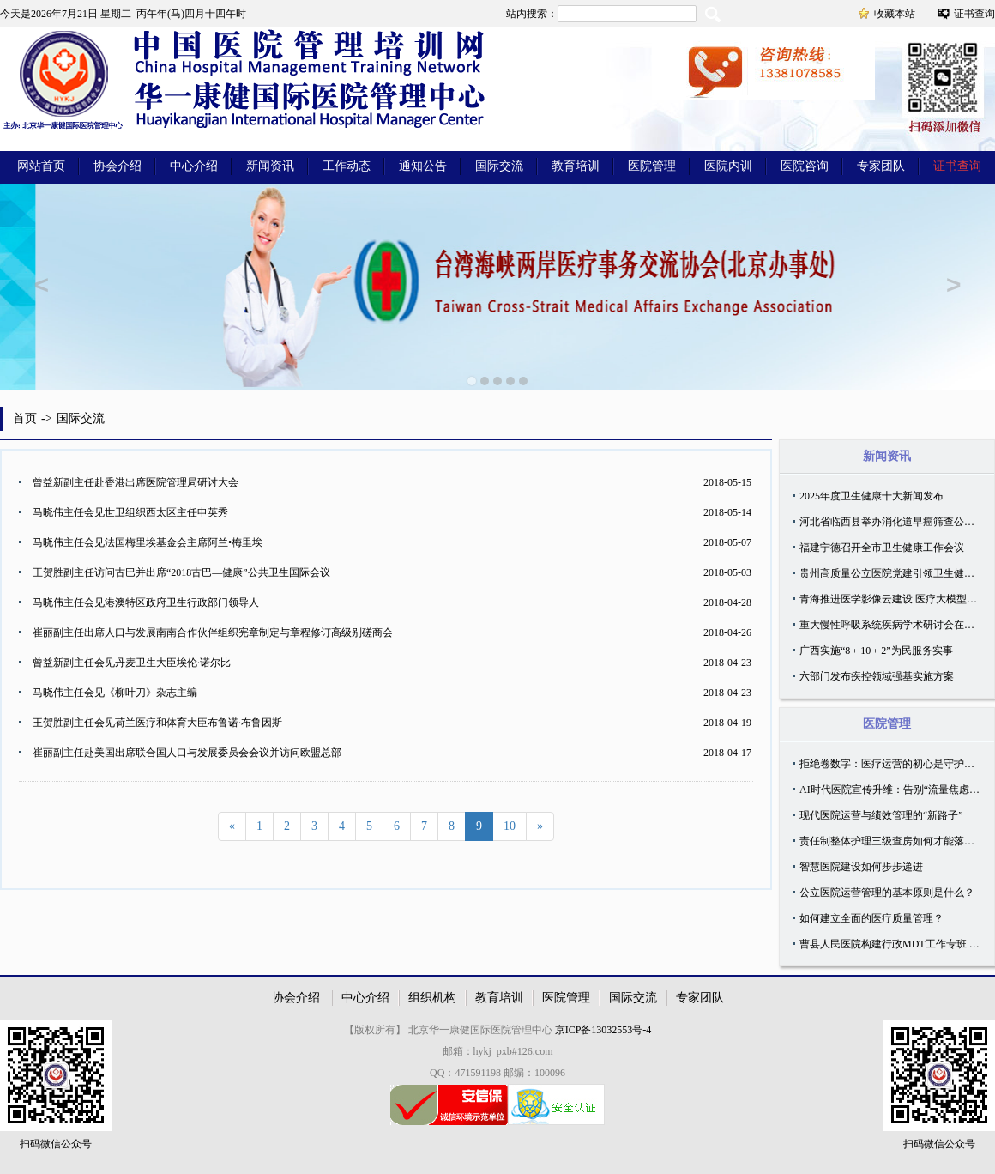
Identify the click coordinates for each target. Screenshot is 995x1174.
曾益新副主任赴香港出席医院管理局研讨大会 (135, 482)
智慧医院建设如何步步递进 (861, 867)
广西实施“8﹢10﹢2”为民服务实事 (876, 650)
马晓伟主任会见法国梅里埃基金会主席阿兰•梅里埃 (147, 542)
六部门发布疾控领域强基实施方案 (876, 676)
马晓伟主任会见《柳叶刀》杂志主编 (115, 693)
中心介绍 (194, 166)
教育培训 (576, 166)
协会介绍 (117, 166)
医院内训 (728, 166)
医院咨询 (805, 166)
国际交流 (499, 166)
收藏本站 (894, 14)
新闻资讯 (270, 166)
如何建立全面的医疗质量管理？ (871, 918)
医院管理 (652, 166)
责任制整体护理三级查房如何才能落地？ (892, 841)
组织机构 (432, 997)
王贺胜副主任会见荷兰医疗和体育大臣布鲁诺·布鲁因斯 (157, 723)
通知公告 (423, 166)
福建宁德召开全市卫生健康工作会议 (881, 548)
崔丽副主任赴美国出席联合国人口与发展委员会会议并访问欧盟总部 (187, 753)
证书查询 (974, 14)
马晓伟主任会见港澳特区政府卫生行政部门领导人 (146, 602)
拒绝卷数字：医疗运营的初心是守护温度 (892, 764)
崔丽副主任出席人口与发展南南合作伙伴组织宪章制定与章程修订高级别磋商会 (213, 632)
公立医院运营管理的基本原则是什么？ (886, 893)
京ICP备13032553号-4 (603, 1030)
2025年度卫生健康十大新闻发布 (871, 496)
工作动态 (347, 166)
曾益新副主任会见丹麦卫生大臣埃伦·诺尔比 (132, 663)
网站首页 (41, 166)
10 (510, 826)
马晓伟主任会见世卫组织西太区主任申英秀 (130, 512)
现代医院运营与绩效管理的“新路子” (881, 815)
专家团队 (881, 166)
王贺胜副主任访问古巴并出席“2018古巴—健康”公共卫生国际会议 (181, 572)
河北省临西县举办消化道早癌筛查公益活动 (897, 522)
